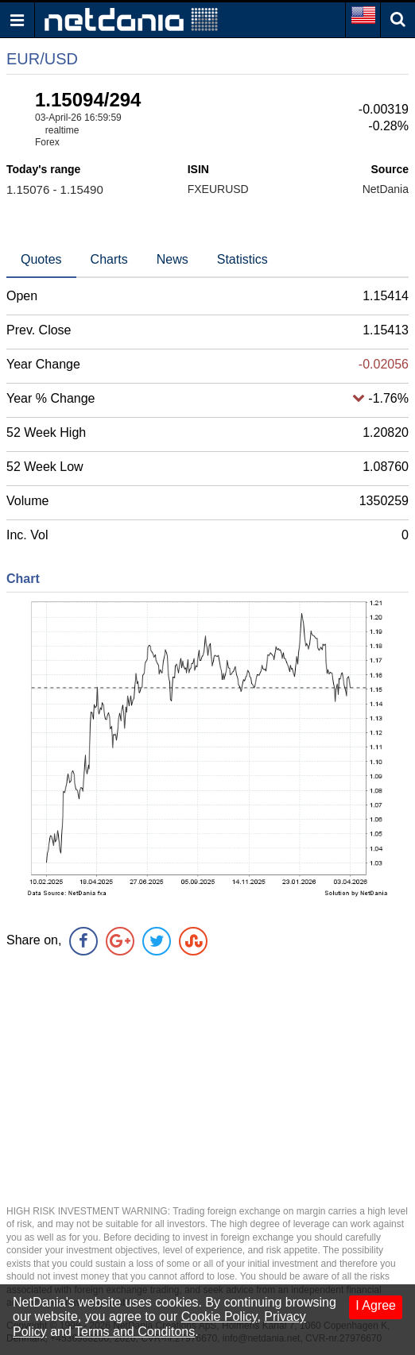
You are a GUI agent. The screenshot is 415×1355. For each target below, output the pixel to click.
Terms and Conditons (135, 1331)
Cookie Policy (219, 1316)
